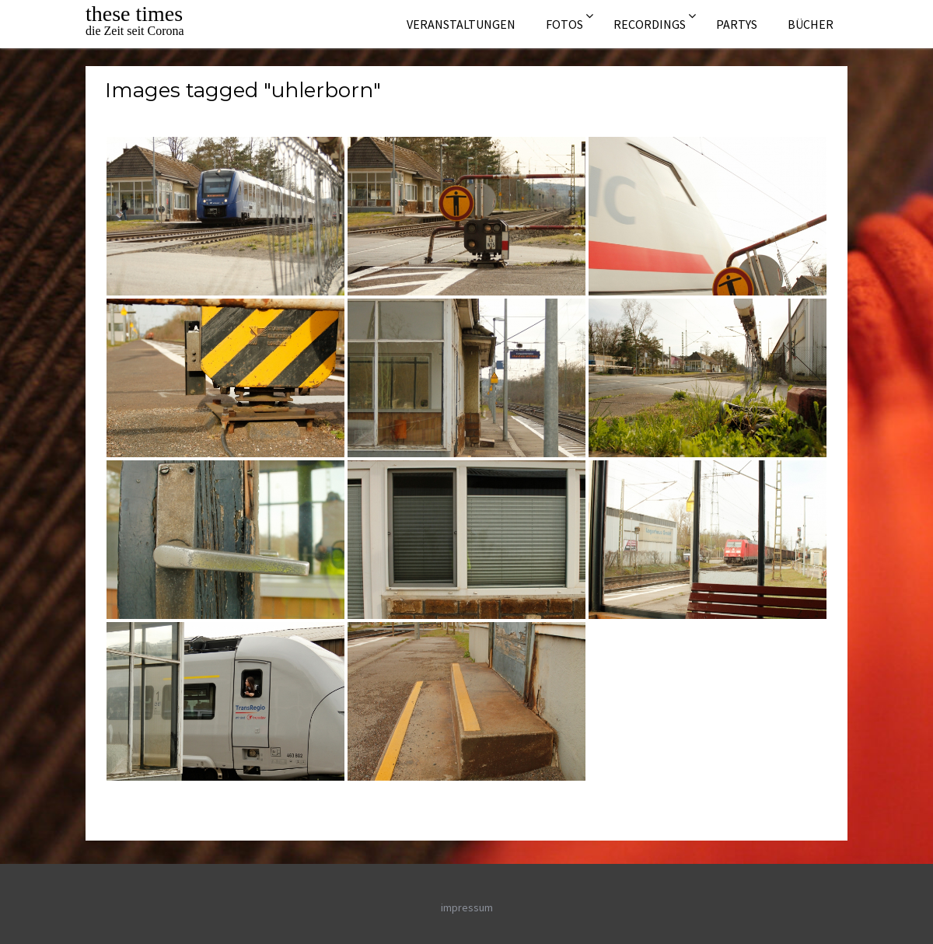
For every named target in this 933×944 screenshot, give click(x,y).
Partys (736, 24)
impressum (467, 907)
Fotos (564, 24)
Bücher (810, 24)
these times (134, 14)
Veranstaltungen (461, 24)
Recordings (649, 24)
